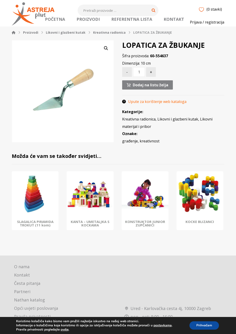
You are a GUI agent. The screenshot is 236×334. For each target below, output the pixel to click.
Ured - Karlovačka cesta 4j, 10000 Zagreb (167, 309)
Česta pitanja (27, 284)
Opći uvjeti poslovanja (36, 309)
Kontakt (22, 276)
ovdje (64, 329)
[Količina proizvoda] (139, 73)
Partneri (22, 292)
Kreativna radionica (139, 120)
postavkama (162, 325)
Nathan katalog (29, 301)
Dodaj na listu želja (150, 85)
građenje (130, 142)
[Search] (153, 10)
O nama (22, 268)
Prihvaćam (204, 325)
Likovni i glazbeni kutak (177, 120)
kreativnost (149, 142)
